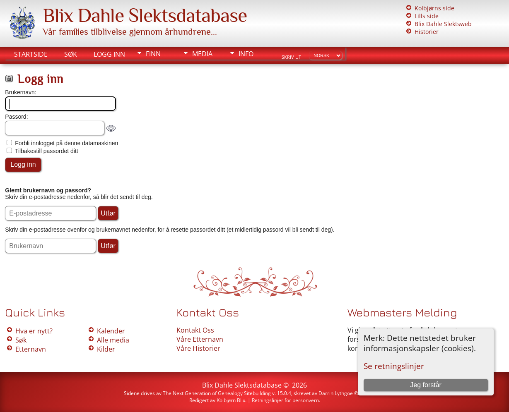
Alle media (113, 340)
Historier (427, 32)
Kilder (106, 349)
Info (246, 53)
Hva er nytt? (34, 330)
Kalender (111, 330)
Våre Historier (198, 348)
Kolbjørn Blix (231, 400)
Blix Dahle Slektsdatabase (145, 15)
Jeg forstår (425, 384)
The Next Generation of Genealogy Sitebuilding (217, 393)
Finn (153, 53)
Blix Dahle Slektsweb (443, 24)
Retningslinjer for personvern (285, 400)
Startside (31, 54)
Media (202, 53)
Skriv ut (291, 57)
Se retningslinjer (394, 366)
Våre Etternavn (199, 339)
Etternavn (30, 349)
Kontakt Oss (195, 330)
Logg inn (109, 54)
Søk (70, 54)
